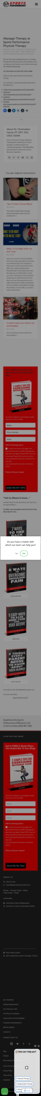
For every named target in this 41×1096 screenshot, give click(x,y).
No (16, 553)
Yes (23, 553)
